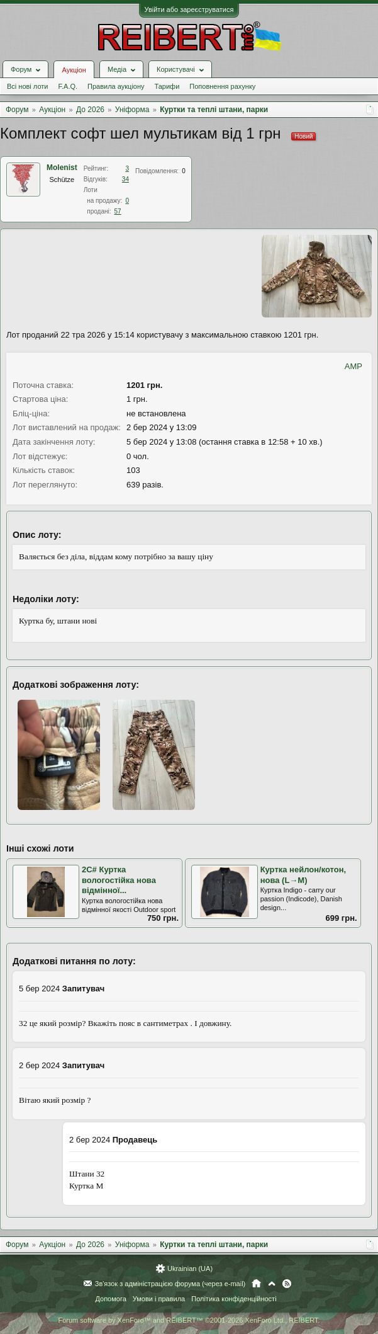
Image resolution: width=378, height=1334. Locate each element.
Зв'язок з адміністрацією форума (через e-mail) (170, 1283)
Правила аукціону (115, 86)
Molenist (62, 167)
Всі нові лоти (27, 86)
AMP (353, 366)
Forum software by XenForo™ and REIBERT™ (189, 1320)
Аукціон (74, 70)
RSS (286, 1283)
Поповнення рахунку (222, 86)
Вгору (271, 1283)
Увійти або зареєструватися (189, 9)
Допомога (110, 1299)
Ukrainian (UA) (190, 1268)
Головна (256, 1283)
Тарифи (167, 86)
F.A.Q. (67, 86)
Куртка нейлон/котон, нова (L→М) (303, 875)
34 (125, 179)
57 (117, 211)
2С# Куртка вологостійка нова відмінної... (119, 880)
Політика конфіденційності (233, 1299)
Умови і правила (159, 1299)
